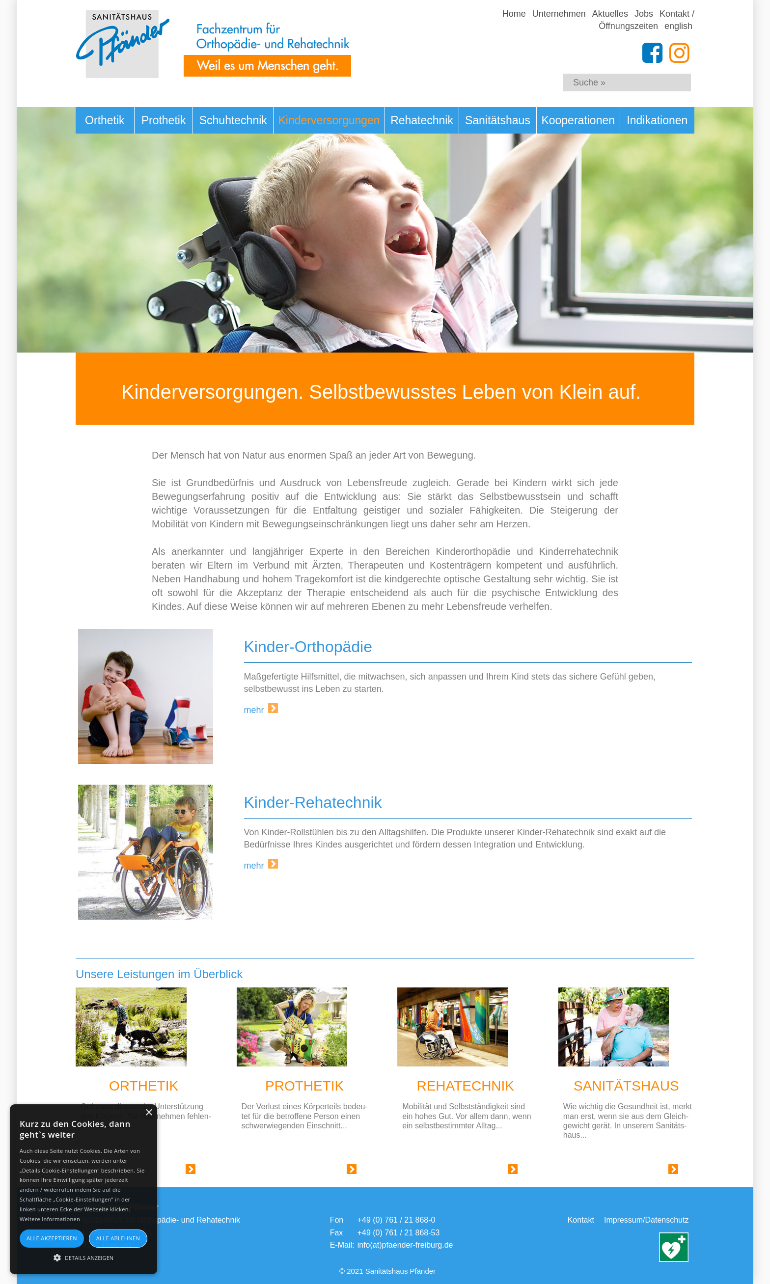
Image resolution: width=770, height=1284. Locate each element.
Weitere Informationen (50, 1219)
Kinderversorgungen (329, 120)
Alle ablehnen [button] (118, 1238)
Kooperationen (578, 120)
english (678, 26)
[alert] (83, 1189)
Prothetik (163, 120)
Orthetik (105, 120)
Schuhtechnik (233, 120)
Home (514, 14)
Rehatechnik (421, 120)
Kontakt (581, 1220)
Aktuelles (610, 14)
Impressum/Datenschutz (646, 1220)
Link (178, 1171)
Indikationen (657, 120)
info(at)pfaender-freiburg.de (405, 1245)
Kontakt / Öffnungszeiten (646, 20)
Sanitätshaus (497, 120)
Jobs (643, 14)
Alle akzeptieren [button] (52, 1238)
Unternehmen (559, 14)
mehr (254, 710)
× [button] (148, 1113)
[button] (83, 1257)
